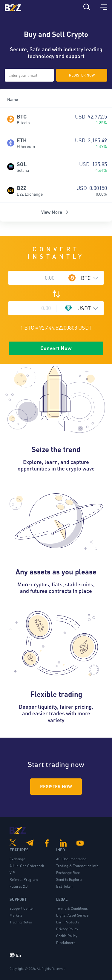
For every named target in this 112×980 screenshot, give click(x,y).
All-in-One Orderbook (27, 866)
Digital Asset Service (72, 915)
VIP (12, 872)
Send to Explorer (69, 879)
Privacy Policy (67, 929)
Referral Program (24, 879)
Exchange (17, 859)
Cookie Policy (66, 936)
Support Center (22, 908)
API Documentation (71, 859)
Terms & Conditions (72, 908)
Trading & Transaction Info (77, 866)
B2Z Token (64, 886)
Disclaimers (65, 942)
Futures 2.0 (18, 886)
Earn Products (67, 922)
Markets (16, 915)
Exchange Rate (68, 872)
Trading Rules (21, 922)
